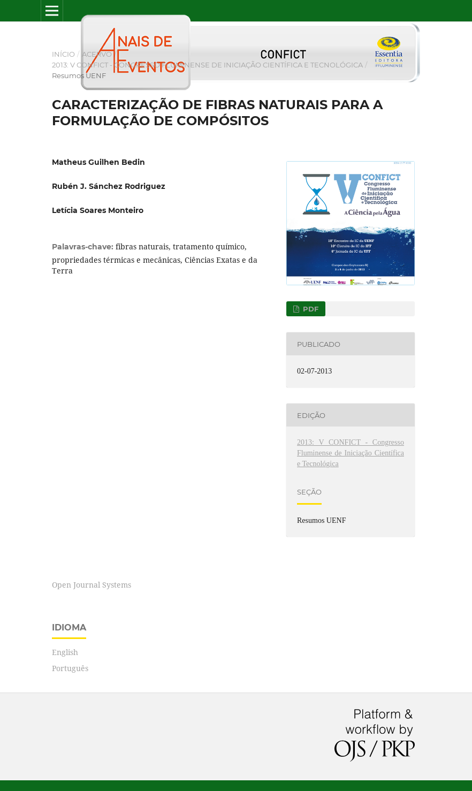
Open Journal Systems (91, 585)
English (65, 652)
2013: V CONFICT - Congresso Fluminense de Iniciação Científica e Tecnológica (207, 64)
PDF (309, 309)
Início (63, 54)
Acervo (97, 54)
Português (70, 668)
